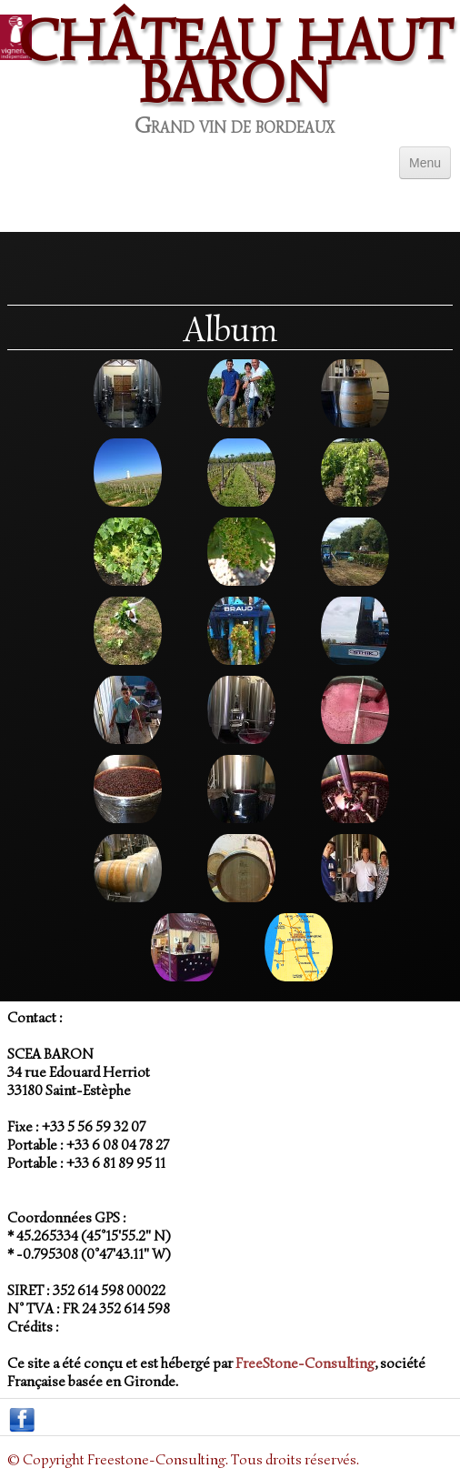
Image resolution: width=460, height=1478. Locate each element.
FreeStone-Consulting (305, 1363)
